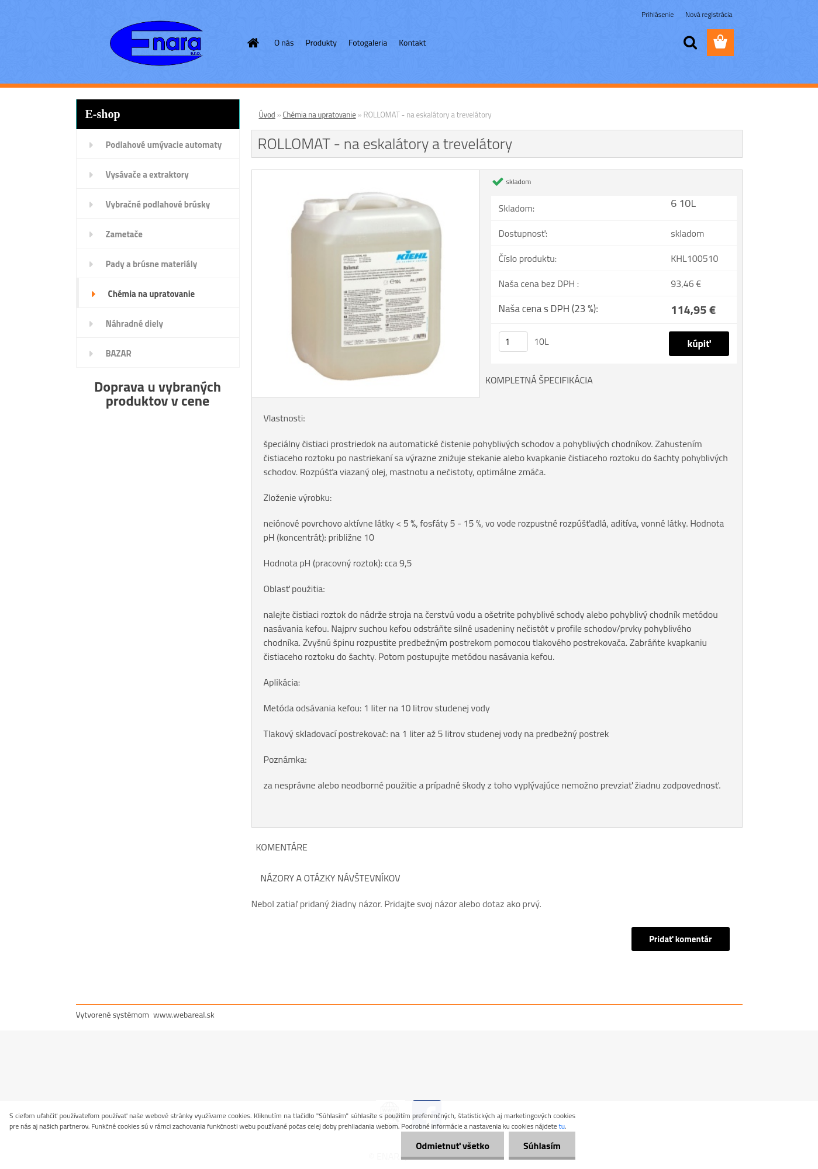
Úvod (267, 114)
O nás (284, 42)
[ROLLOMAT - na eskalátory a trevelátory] (365, 175)
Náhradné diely (134, 323)
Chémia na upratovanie (151, 293)
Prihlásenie (658, 14)
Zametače (124, 234)
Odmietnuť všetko (452, 1146)
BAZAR (119, 353)
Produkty (321, 42)
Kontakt (412, 42)
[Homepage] (252, 42)
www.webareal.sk (184, 1014)
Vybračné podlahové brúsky (158, 204)
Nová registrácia (709, 14)
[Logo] (156, 43)
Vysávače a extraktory (147, 174)
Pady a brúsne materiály (152, 264)
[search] (690, 42)
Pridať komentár (680, 939)
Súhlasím (542, 1146)
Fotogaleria (367, 42)
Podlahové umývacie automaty (164, 144)
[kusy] (513, 341)
